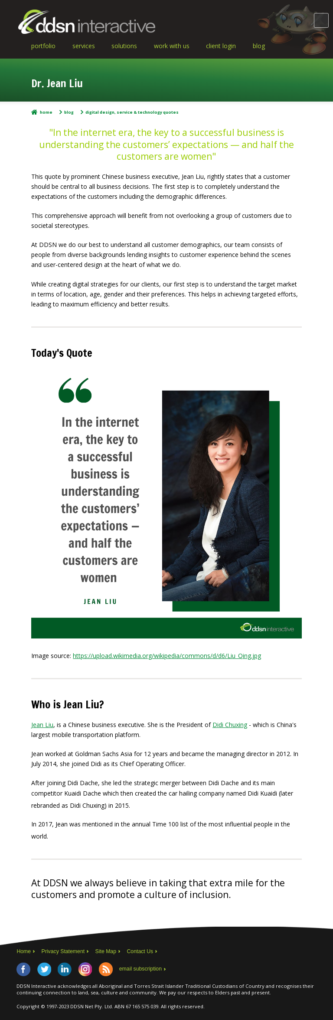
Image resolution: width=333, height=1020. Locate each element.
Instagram (85, 969)
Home (46, 112)
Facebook (23, 969)
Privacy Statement (63, 951)
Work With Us (171, 46)
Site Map (105, 951)
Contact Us (140, 951)
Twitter (44, 969)
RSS (106, 969)
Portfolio (43, 46)
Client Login (221, 46)
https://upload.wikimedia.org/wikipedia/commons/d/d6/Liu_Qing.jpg (167, 655)
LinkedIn (65, 969)
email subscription (140, 969)
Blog (259, 46)
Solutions (124, 46)
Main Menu (321, 20)
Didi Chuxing (229, 725)
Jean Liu (42, 725)
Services (83, 46)
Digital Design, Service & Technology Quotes (132, 112)
